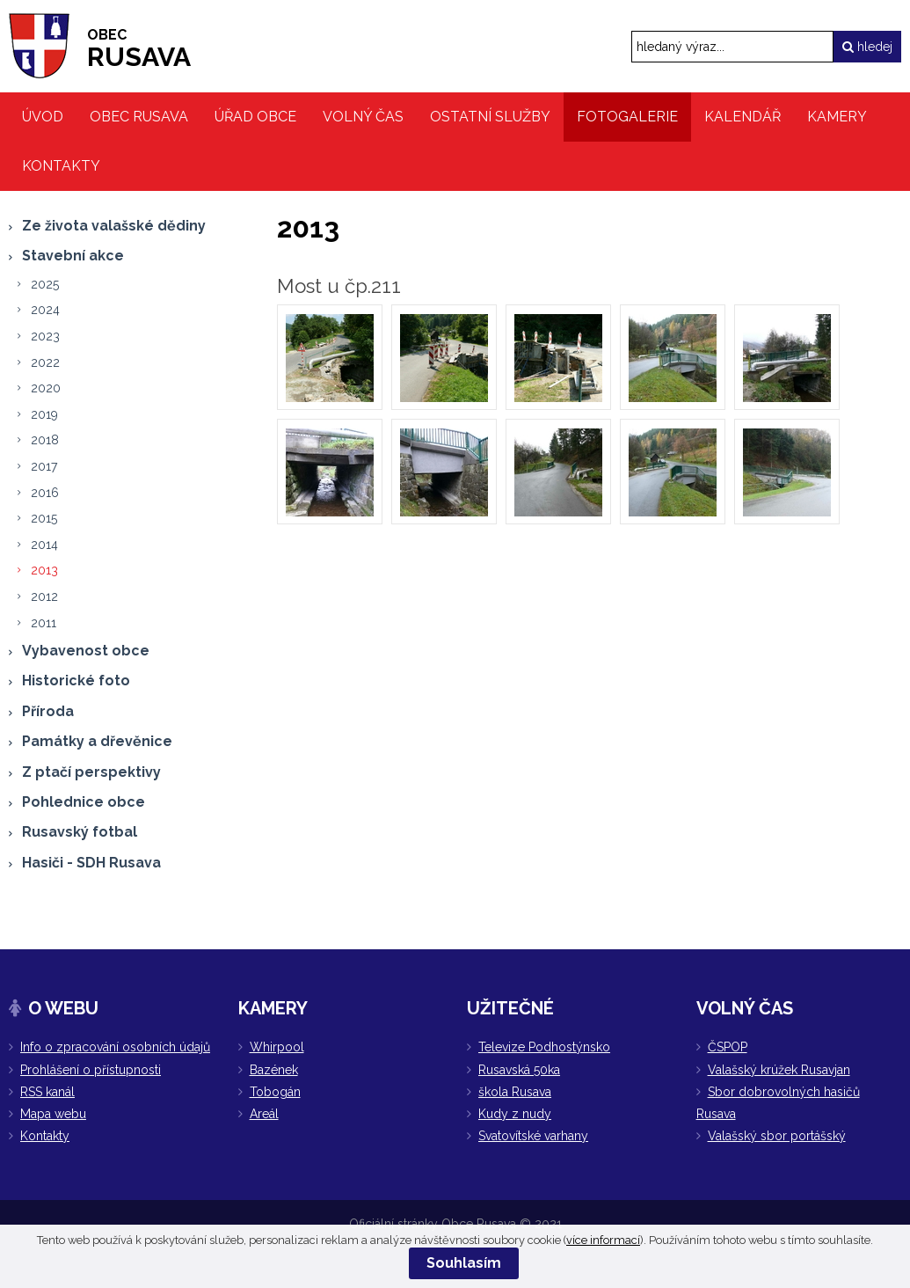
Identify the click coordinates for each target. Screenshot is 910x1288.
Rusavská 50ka (519, 1070)
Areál (264, 1114)
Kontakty (44, 1136)
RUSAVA (139, 49)
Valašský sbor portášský (777, 1136)
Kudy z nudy (514, 1114)
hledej (867, 47)
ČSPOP (727, 1047)
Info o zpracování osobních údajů (115, 1047)
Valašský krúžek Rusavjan (779, 1070)
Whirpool (277, 1047)
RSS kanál (47, 1092)
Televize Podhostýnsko (544, 1047)
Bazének (274, 1070)
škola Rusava (514, 1092)
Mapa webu (53, 1114)
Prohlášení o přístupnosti (90, 1070)
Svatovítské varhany (533, 1136)
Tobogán (275, 1092)
